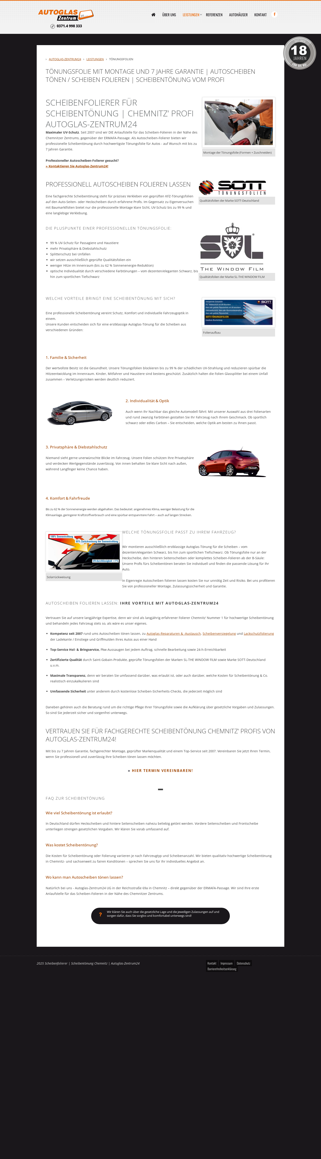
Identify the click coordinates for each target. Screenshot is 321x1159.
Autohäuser (238, 14)
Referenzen (214, 14)
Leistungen (191, 14)
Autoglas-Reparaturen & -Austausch (174, 633)
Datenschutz (243, 963)
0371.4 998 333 (69, 25)
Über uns (169, 14)
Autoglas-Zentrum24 (65, 59)
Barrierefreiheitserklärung (222, 969)
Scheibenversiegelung (219, 633)
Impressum (227, 963)
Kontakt (260, 14)
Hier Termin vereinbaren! (162, 770)
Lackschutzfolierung (259, 633)
